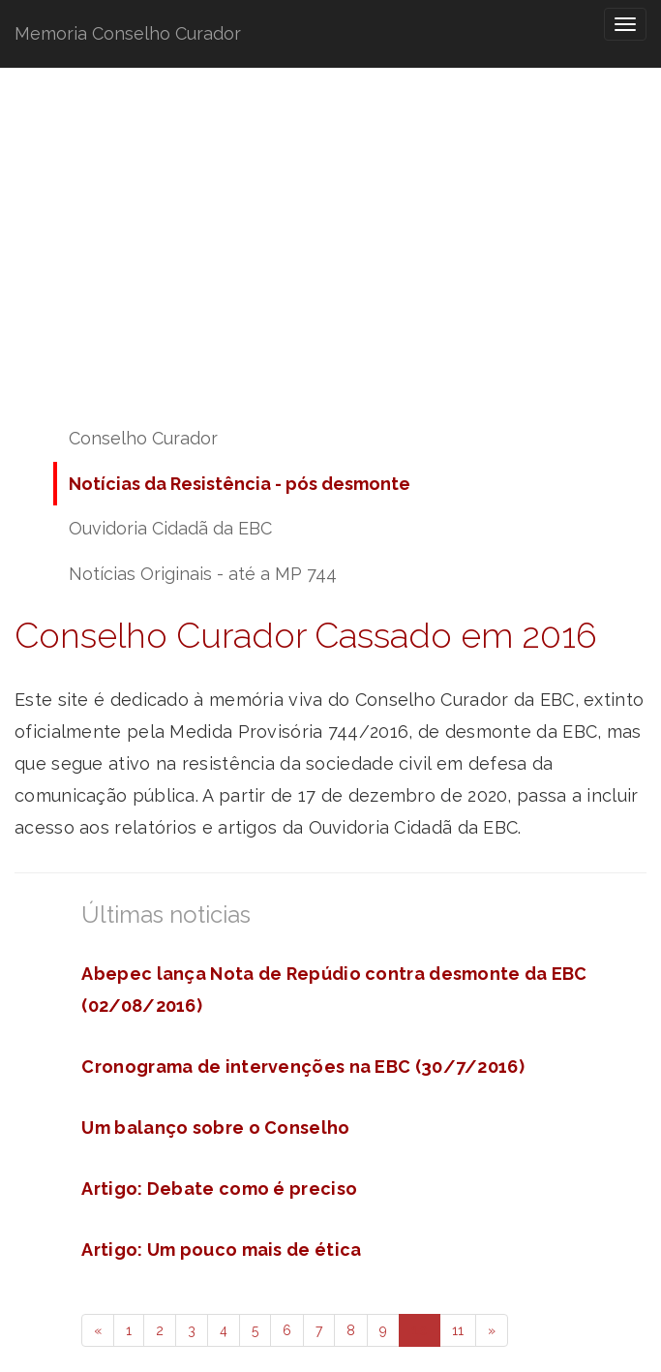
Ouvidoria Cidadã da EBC (170, 528)
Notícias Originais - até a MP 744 (203, 574)
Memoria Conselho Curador (128, 33)
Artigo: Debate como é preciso (219, 1188)
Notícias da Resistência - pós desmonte (239, 483)
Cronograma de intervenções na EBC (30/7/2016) (303, 1066)
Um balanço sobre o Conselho (215, 1127)
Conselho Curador (143, 438)
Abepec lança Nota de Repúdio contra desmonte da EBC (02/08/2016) (333, 989)
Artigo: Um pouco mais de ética (221, 1249)
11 (458, 1330)
